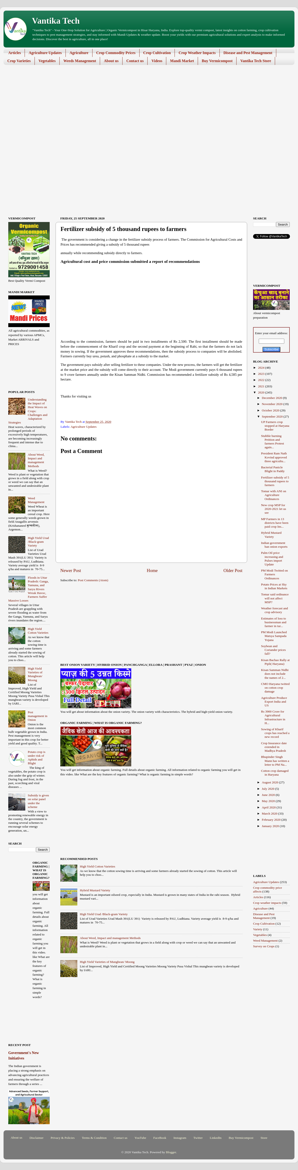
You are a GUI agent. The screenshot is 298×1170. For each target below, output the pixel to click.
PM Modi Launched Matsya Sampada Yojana (274, 635)
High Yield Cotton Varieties (97, 866)
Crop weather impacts (267, 903)
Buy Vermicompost (217, 61)
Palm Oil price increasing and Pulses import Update (272, 558)
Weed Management (36, 500)
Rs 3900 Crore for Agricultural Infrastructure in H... (273, 717)
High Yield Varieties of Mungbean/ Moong (107, 962)
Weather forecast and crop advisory (274, 610)
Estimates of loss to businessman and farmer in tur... (273, 622)
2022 (261, 380)
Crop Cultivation (157, 53)
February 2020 (271, 819)
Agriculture (79, 53)
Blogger (171, 1152)
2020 (261, 392)
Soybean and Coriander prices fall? (273, 649)
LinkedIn (216, 1138)
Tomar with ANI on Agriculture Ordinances (273, 494)
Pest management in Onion (37, 716)
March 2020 (270, 813)
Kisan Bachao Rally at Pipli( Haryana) (275, 662)
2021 (261, 386)
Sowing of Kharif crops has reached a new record (275, 733)
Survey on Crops (264, 946)
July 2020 (268, 788)
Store (264, 1138)
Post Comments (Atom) (93, 580)
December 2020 (272, 398)
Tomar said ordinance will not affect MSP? (275, 598)
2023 (261, 374)
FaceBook (159, 1138)
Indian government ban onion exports (274, 544)
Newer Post (70, 570)
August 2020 (270, 782)
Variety (257, 929)
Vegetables (47, 61)
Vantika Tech (56, 21)
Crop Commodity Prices (116, 53)
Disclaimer (37, 1138)
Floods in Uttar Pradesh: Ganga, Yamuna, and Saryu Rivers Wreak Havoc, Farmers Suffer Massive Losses (28, 589)
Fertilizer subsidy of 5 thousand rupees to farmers (275, 481)
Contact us (135, 61)
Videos (156, 61)
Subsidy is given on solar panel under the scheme (38, 801)
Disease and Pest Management (248, 53)
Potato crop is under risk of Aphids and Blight (36, 757)
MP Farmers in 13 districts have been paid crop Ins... (274, 522)
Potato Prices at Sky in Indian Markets (274, 586)
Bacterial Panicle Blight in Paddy (273, 469)
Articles (14, 53)
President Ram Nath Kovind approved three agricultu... (274, 457)
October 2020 (271, 410)
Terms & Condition (94, 1138)
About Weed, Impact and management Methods (110, 938)
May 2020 (269, 801)
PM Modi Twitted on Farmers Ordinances (274, 574)
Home (152, 570)
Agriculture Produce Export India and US (274, 701)
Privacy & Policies (62, 1138)
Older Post (233, 570)
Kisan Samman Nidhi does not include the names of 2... (275, 673)
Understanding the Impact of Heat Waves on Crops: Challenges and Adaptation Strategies (27, 411)
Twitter (198, 1138)
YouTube (140, 1138)
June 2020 (269, 795)
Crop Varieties (19, 61)
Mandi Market (182, 61)
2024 (261, 367)
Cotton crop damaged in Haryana (275, 772)
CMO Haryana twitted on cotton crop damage (275, 687)
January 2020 (271, 826)
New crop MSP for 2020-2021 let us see (273, 508)
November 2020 (272, 404)
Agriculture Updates (45, 53)
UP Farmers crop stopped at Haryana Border (275, 425)
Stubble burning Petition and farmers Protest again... (272, 441)
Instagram (179, 1138)
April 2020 (269, 807)
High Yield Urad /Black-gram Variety (103, 914)
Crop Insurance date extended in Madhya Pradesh (274, 746)
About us (111, 61)
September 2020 (272, 416)
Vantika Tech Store (255, 61)
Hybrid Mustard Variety (95, 890)
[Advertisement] (145, 105)
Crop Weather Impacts (197, 53)
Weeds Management (79, 61)
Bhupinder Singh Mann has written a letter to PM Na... (275, 760)
